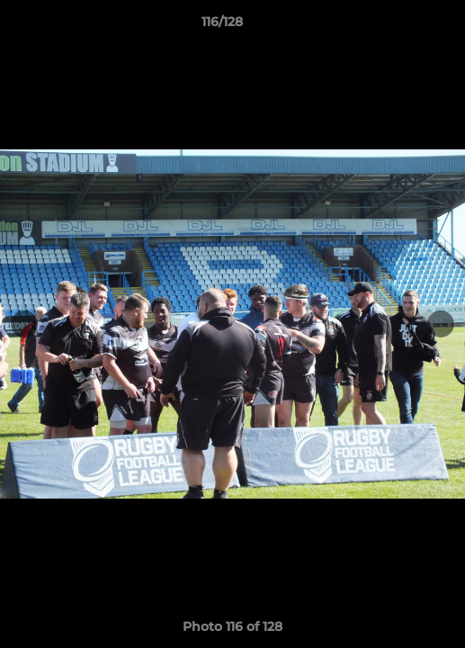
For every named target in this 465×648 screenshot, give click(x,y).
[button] (400, 26)
